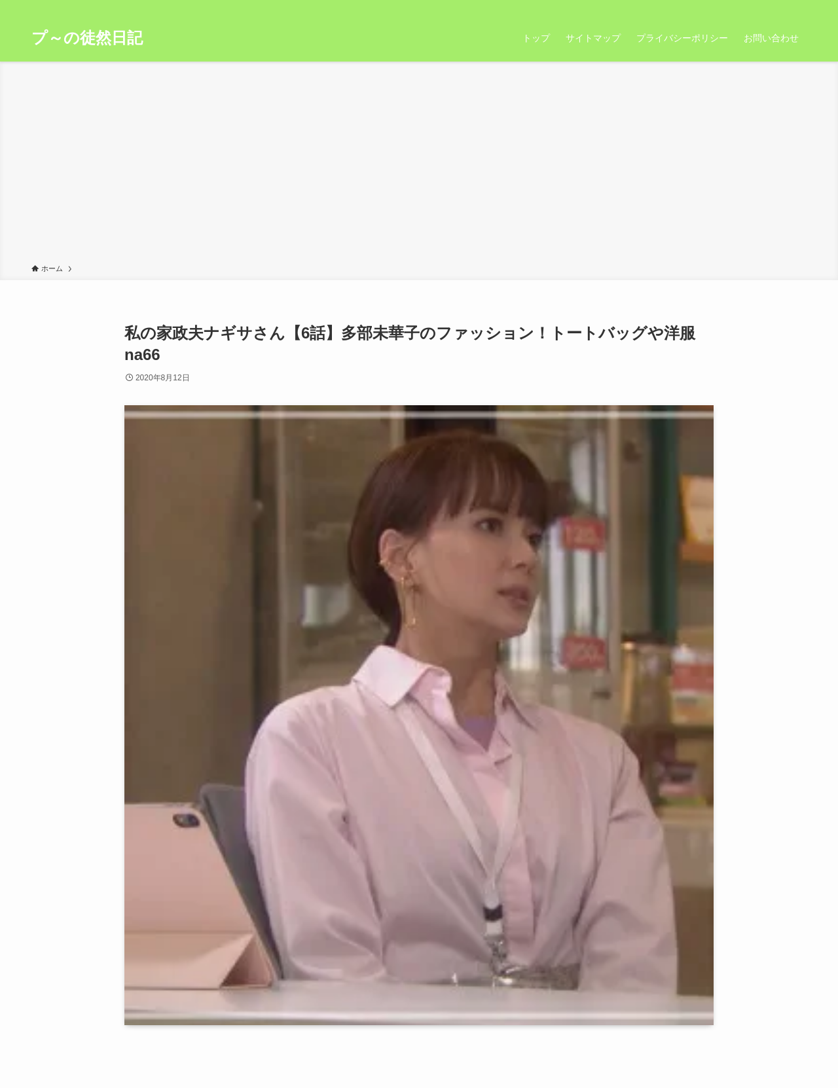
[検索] (798, 7)
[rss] (781, 7)
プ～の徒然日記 (87, 38)
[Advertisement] (419, 165)
